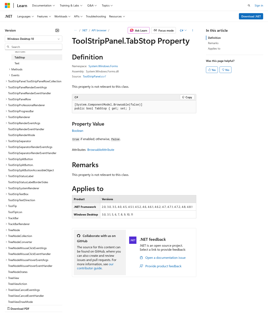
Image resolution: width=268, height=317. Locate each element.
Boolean (77, 130)
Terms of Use (148, 305)
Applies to (214, 48)
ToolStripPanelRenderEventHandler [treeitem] (29, 93)
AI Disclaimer (13, 305)
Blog (55, 305)
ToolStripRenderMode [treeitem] (21, 135)
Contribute (72, 305)
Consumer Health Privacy (116, 305)
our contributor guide (95, 266)
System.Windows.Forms (103, 66)
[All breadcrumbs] (75, 30)
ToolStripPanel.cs (93, 76)
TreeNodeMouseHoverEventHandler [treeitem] (30, 266)
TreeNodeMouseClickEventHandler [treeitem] (29, 254)
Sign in (259, 5)
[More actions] (192, 30)
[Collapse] (57, 30)
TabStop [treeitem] (20, 57)
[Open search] (249, 5)
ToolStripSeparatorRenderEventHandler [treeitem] (32, 153)
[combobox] (33, 39)
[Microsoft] (7, 5)
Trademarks (167, 305)
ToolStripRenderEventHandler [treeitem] (26, 129)
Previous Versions (36, 305)
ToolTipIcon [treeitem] (15, 212)
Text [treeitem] (17, 63)
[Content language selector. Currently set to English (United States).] (23, 295)
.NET (84, 30)
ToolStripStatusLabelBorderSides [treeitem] (28, 182)
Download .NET (251, 16)
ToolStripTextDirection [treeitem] (21, 200)
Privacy (88, 305)
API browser (99, 30)
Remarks (213, 43)
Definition (214, 38)
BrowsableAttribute (100, 149)
